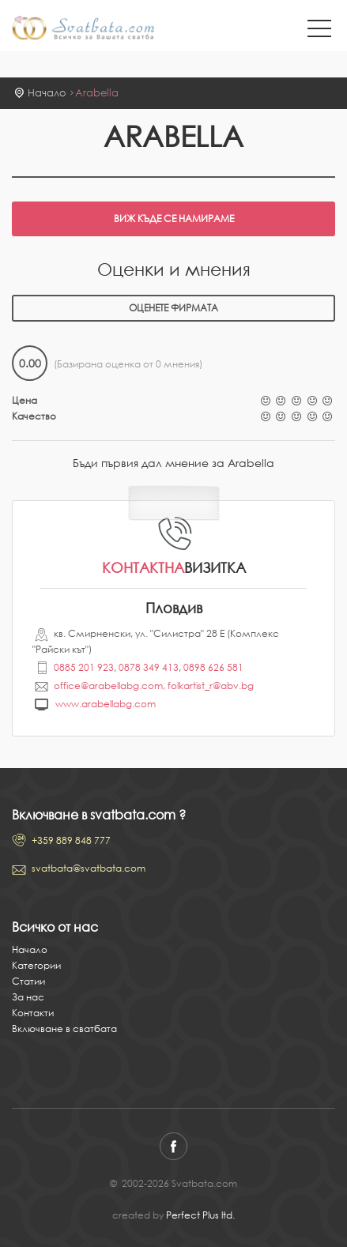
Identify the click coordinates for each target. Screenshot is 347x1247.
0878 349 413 (149, 667)
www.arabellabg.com (105, 703)
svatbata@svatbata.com (88, 868)
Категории (36, 965)
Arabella (97, 93)
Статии (28, 981)
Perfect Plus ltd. (200, 1215)
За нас (28, 997)
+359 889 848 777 (71, 840)
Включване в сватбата (64, 1028)
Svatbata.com (83, 29)
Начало (47, 93)
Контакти (33, 1012)
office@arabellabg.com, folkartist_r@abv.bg (154, 685)
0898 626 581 (213, 667)
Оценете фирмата (173, 308)
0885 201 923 (84, 667)
